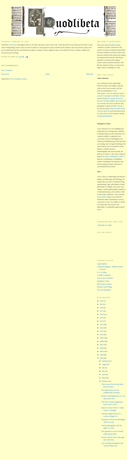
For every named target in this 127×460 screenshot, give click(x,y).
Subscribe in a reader (104, 225)
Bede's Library (117, 106)
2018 (102, 308)
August (104, 364)
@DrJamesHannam (105, 116)
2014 (102, 321)
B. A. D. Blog (102, 272)
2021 (102, 301)
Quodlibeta (112, 45)
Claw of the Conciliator (105, 278)
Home (48, 74)
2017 (102, 311)
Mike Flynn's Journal (104, 284)
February (105, 381)
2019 (102, 304)
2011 (102, 331)
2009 (102, 338)
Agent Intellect (102, 264)
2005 (102, 351)
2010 (102, 335)
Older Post (89, 74)
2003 (102, 358)
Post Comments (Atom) (19, 79)
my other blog (102, 114)
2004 (102, 355)
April (104, 374)
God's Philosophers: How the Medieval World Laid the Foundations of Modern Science (111, 93)
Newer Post (5, 74)
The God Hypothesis (104, 290)
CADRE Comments (104, 275)
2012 (102, 328)
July (103, 368)
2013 (102, 324)
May (103, 371)
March (104, 378)
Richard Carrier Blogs (104, 287)
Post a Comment (6, 70)
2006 (102, 348)
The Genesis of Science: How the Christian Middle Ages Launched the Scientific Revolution (111, 100)
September (106, 361)
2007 (102, 345)
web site (12, 45)
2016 (102, 314)
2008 (102, 341)
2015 (102, 318)
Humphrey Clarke (103, 281)
